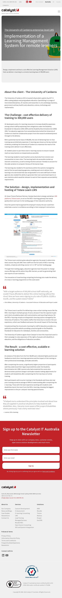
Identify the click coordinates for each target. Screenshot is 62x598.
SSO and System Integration (24, 527)
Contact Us (6, 5)
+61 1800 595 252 (19, 498)
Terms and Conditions (48, 471)
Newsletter (5, 545)
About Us (4, 504)
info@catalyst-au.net (7, 498)
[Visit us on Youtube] (30, 1)
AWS (38, 508)
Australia (48, 2)
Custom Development (22, 508)
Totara (39, 513)
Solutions (40, 504)
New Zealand (39, 2)
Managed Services (21, 520)
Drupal (39, 518)
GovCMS (39, 520)
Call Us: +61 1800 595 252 (10, 2)
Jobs (20, 2)
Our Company (5, 508)
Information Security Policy (10, 538)
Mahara (39, 515)
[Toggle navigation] (59, 11)
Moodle (39, 511)
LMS (16, 515)
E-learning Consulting (22, 513)
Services (18, 504)
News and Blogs (6, 511)
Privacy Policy (6, 536)
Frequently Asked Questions (10, 543)
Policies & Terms (7, 532)
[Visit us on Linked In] (27, 1)
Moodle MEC (19, 523)
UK (53, 2)
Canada (58, 2)
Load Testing (19, 518)
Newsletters (5, 515)
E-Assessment (20, 511)
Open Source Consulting (23, 525)
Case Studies (5, 513)
